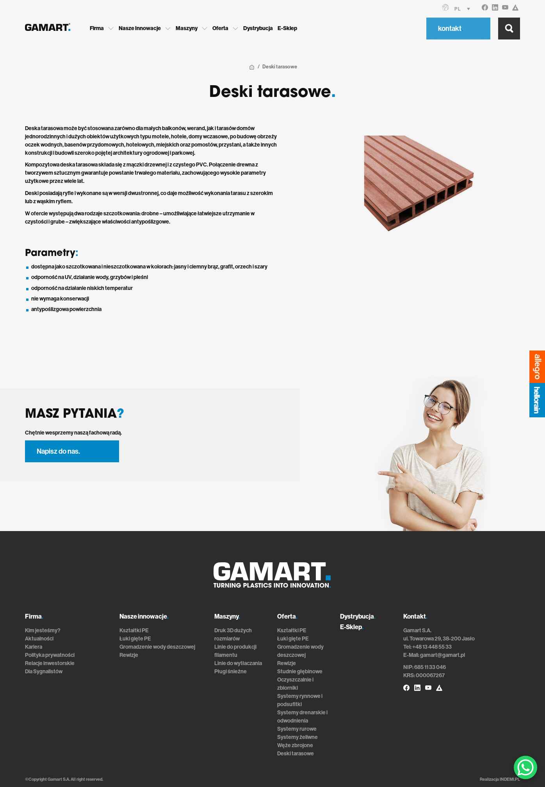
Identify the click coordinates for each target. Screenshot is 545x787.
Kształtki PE (134, 630)
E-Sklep (287, 28)
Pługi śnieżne (230, 671)
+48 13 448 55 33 (432, 647)
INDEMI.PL (510, 779)
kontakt (450, 28)
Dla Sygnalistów (43, 671)
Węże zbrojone (295, 745)
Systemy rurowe (297, 729)
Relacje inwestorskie (50, 663)
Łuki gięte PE (135, 638)
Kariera (33, 647)
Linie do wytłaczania (238, 663)
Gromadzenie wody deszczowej (157, 647)
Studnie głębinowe (299, 671)
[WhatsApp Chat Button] (525, 767)
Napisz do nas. (58, 451)
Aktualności (39, 638)
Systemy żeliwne (297, 737)
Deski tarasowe (295, 753)
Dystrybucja (258, 28)
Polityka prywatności (50, 655)
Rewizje (128, 655)
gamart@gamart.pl (442, 655)
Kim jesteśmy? (43, 630)
